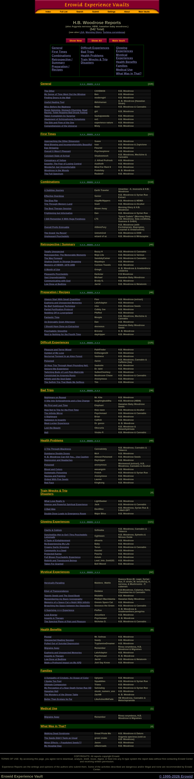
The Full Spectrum (53, 174)
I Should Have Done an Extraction (61, 326)
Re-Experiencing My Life (57, 544)
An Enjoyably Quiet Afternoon (59, 322)
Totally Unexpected (54, 251)
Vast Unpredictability (55, 277)
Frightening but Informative (58, 213)
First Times (59, 51)
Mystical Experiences (124, 56)
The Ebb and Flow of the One (59, 122)
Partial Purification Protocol (58, 309)
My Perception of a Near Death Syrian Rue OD (68, 688)
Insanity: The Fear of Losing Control (63, 164)
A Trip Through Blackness (57, 449)
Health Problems (92, 55)
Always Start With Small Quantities (62, 299)
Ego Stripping (51, 148)
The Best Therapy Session (57, 208)
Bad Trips (87, 51)
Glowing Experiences (124, 49)
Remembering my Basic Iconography (63, 599)
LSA (82, 32)
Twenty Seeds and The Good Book (62, 595)
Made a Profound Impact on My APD (63, 662)
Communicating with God (57, 281)
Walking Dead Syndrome (57, 733)
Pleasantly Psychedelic (56, 274)
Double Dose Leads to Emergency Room (65, 513)
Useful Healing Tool (54, 102)
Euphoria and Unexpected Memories (63, 303)
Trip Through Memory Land (58, 204)
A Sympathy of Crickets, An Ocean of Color (66, 678)
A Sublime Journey (54, 190)
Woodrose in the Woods (56, 170)
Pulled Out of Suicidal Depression (61, 643)
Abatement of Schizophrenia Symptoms (64, 119)
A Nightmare (50, 416)
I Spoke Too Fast (53, 681)
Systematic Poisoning (55, 472)
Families (121, 65)
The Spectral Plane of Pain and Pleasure (65, 621)
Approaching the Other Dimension (62, 141)
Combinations (61, 55)
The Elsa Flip (51, 200)
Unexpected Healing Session (59, 640)
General (57, 47)
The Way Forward (53, 258)
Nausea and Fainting (54, 476)
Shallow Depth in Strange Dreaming (62, 261)
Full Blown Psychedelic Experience (62, 557)
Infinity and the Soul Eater (57, 379)
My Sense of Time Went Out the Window (65, 94)
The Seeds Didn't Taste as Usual (60, 738)
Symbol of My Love (54, 353)
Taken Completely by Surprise (59, 116)
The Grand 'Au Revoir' (55, 233)
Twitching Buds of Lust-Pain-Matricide (64, 372)
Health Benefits (126, 61)
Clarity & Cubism (53, 530)
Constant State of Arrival (57, 156)
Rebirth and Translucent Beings (60, 560)
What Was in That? (129, 73)
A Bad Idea (49, 509)
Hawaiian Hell (51, 691)
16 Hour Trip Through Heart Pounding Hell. (66, 365)
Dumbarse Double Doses (57, 453)
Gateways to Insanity (55, 420)
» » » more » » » (90, 84)
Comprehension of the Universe (60, 126)
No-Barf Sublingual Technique (59, 306)
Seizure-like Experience (56, 369)
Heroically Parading (54, 583)
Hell (46, 432)
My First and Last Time (56, 405)
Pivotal (47, 637)
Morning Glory (93, 32)
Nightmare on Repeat (55, 397)
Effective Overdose (54, 196)
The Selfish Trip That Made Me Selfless (64, 382)
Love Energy (50, 615)
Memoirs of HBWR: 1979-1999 (59, 265)
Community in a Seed (55, 550)
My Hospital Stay (53, 746)
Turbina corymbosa (113, 32)
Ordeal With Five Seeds (56, 479)
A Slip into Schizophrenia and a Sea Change (67, 401)
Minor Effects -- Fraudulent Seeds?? (63, 742)
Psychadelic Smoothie (55, 331)
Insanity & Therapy (54, 618)
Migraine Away (51, 648)
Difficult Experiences (95, 47)
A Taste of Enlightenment (57, 540)
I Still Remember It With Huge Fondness (64, 219)
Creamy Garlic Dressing (56, 547)
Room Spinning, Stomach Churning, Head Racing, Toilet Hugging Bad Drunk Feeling (66, 111)
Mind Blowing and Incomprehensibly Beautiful (68, 144)
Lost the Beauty (52, 428)
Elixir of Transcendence (56, 591)
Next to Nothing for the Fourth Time (62, 334)
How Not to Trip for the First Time (61, 410)
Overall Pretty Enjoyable (56, 227)
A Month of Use (52, 269)
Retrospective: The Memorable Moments (65, 255)
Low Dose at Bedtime (55, 284)
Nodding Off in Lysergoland (58, 313)
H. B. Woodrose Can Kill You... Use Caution (66, 457)
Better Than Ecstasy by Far (58, 699)
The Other (49, 91)
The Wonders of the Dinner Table (61, 694)
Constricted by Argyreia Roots (60, 375)
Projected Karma (53, 554)
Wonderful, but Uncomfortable (60, 167)
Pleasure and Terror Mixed (57, 349)
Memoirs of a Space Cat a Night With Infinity (67, 602)
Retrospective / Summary (62, 61)
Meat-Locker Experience (56, 423)
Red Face (49, 482)
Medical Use (124, 69)
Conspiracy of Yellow (55, 160)
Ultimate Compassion (55, 684)
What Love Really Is (54, 501)
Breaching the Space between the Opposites (67, 606)
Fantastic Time (52, 317)
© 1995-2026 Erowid (176, 776)
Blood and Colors (53, 469)
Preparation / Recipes (60, 68)
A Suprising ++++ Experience (59, 610)
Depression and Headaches (58, 460)
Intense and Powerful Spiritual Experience (66, 504)
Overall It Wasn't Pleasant (57, 151)
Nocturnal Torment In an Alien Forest (63, 356)
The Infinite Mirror (53, 413)
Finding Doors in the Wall (57, 97)
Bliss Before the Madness (57, 107)
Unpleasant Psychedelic (56, 236)
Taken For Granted (54, 564)
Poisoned (49, 361)
